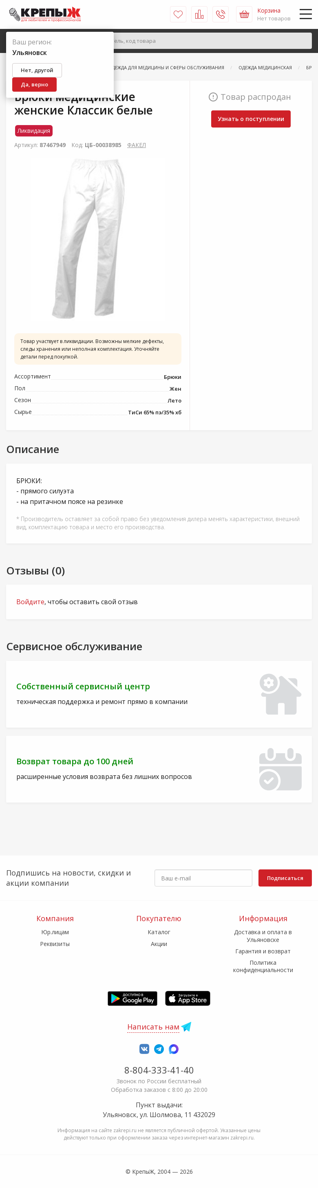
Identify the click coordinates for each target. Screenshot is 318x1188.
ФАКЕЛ (136, 145)
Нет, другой (37, 70)
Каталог (159, 932)
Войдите (30, 601)
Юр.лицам (55, 932)
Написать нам (153, 1027)
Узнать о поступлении (251, 119)
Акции (159, 944)
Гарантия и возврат (263, 951)
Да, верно (34, 84)
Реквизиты (55, 944)
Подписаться (285, 878)
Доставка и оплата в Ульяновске (263, 935)
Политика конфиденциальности (263, 966)
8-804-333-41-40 (159, 1070)
